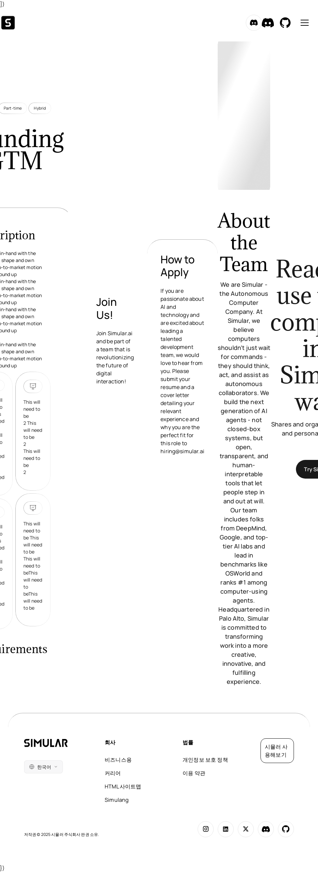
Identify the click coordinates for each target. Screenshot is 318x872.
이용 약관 (194, 773)
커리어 (113, 773)
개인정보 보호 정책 (205, 759)
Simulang (116, 799)
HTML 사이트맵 (123, 786)
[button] (303, 23)
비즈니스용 (118, 759)
